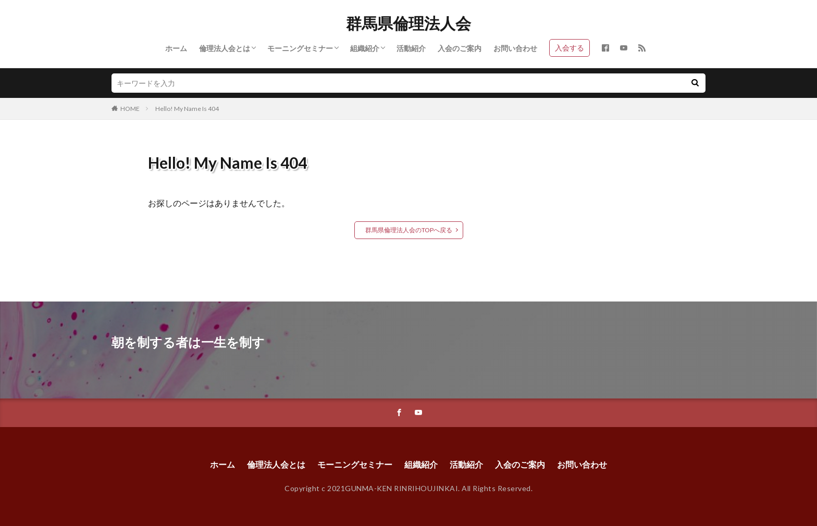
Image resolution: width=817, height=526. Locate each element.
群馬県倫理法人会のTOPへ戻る (408, 230)
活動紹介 (411, 48)
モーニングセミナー (300, 48)
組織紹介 (364, 48)
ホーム (176, 48)
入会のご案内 (459, 48)
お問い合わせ (515, 48)
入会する (569, 47)
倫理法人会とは (224, 48)
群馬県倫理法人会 (408, 23)
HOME (130, 108)
